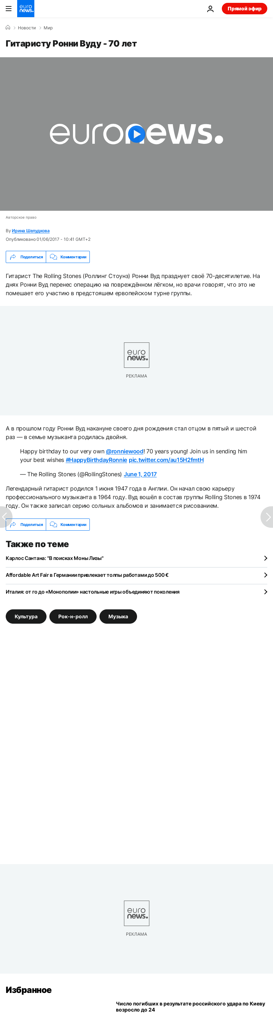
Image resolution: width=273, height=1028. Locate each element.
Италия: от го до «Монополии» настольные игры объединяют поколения (93, 592)
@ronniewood (124, 451)
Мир (48, 28)
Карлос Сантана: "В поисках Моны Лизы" (55, 558)
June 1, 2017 (140, 474)
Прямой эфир (245, 8)
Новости (27, 28)
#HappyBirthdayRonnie (96, 459)
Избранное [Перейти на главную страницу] (29, 990)
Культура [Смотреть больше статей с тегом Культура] (26, 616)
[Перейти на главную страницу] (25, 8)
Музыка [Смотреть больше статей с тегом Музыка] (118, 616)
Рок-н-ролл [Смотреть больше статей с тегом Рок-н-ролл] (73, 616)
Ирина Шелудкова (30, 230)
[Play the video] (136, 134)
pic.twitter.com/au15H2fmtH (166, 459)
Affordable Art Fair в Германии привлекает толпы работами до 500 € (87, 575)
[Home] (8, 27)
